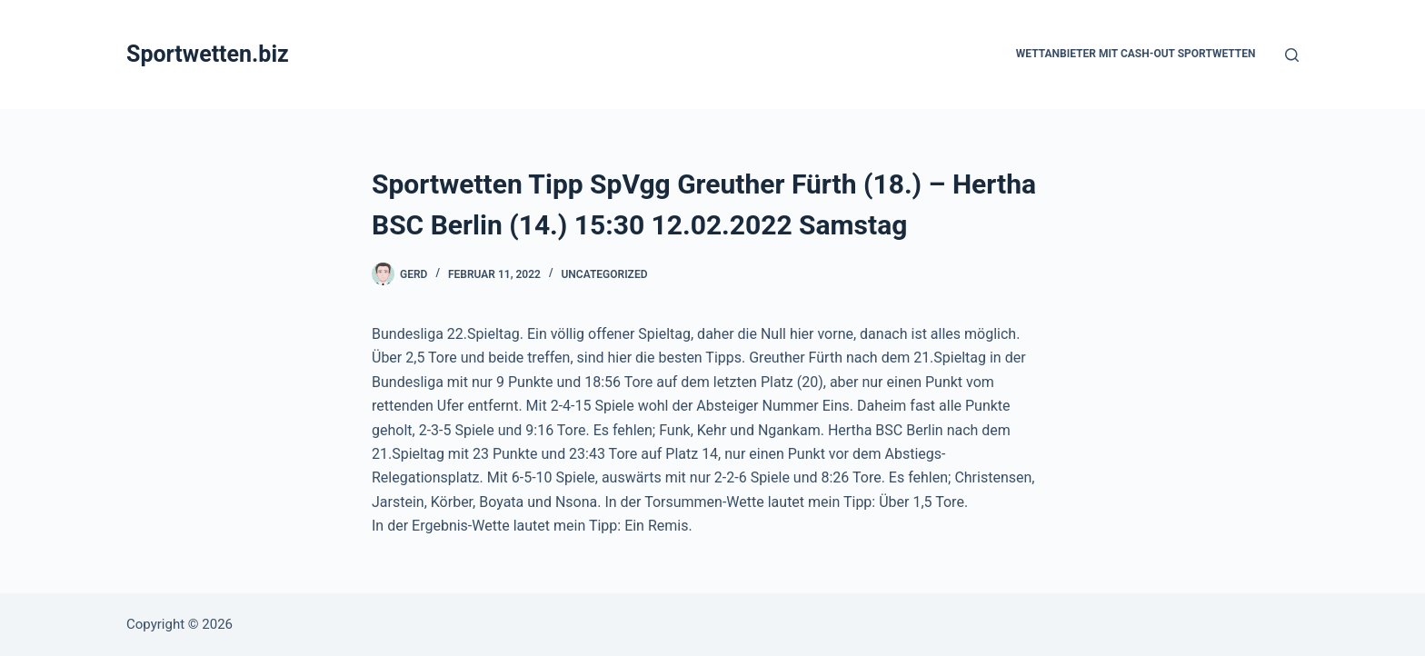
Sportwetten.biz (207, 54)
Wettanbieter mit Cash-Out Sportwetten (1136, 53)
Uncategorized (604, 274)
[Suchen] (1292, 55)
